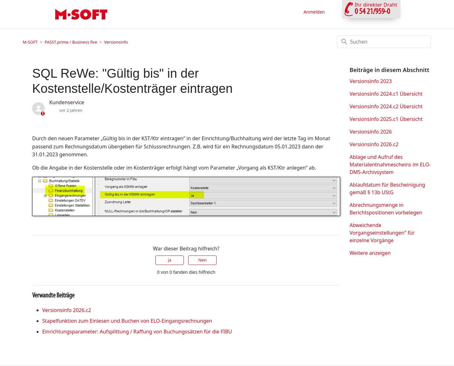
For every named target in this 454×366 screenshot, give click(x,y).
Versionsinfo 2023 (371, 81)
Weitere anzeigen (370, 252)
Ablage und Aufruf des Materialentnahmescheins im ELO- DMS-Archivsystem (390, 164)
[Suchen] (384, 41)
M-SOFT (30, 42)
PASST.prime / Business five (70, 42)
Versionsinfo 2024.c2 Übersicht (386, 106)
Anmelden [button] (314, 12)
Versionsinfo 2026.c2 (66, 310)
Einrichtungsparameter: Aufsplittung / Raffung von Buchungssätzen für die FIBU (137, 331)
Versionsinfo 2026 (371, 131)
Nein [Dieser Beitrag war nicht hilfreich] (202, 260)
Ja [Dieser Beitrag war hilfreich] (169, 260)
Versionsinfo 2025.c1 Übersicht (386, 119)
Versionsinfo (116, 42)
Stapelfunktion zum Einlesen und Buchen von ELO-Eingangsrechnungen (127, 320)
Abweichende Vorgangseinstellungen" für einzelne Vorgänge (382, 233)
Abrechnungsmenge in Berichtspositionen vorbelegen (386, 208)
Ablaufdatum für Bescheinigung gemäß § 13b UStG (387, 188)
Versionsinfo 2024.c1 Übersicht (386, 93)
